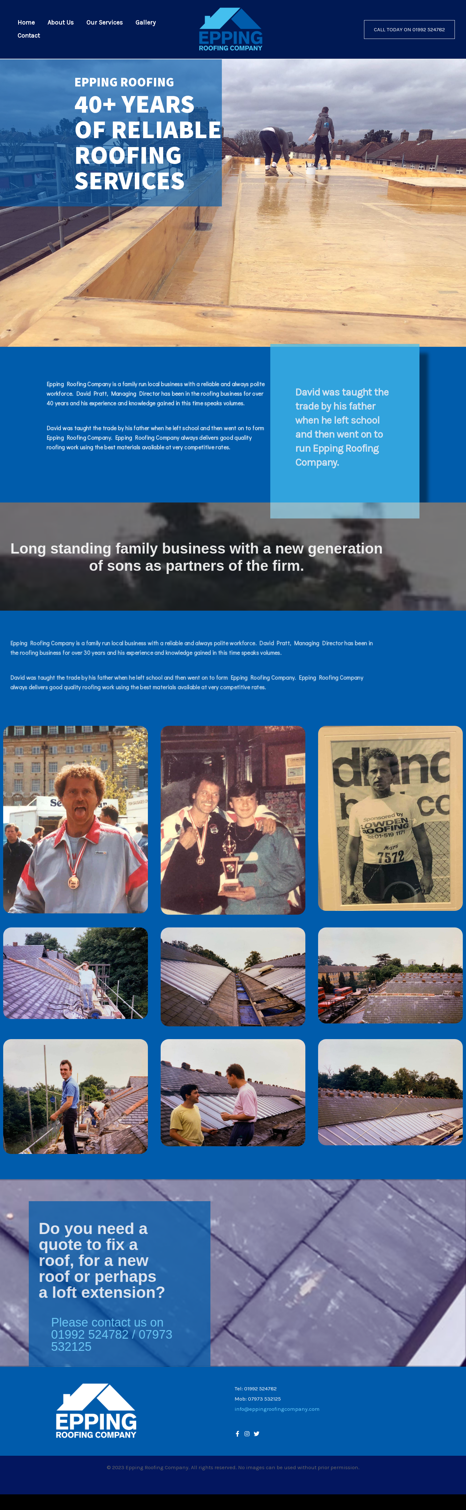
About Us (60, 23)
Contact (29, 35)
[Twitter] (247, 1434)
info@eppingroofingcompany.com (277, 1409)
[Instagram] (256, 1434)
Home (26, 23)
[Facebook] (237, 1434)
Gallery (145, 23)
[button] (409, 29)
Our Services (104, 23)
